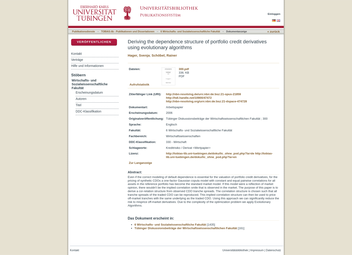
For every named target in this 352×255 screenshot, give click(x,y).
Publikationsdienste (83, 31)
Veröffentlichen (94, 42)
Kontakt (76, 53)
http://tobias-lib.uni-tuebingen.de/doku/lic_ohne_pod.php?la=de (210, 153)
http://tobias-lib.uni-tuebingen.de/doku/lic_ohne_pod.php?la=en (219, 155)
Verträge (77, 60)
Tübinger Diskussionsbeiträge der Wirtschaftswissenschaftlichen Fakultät (185, 228)
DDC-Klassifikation (88, 111)
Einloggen (274, 13)
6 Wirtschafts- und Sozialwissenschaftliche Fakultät (190, 31)
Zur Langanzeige (140, 163)
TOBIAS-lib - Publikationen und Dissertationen (127, 31)
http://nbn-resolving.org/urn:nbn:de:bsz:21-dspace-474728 (206, 101)
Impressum (257, 250)
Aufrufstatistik (139, 84)
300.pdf (184, 69)
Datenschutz (273, 250)
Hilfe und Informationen (87, 66)
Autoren (81, 99)
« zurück (273, 31)
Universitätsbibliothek (235, 250)
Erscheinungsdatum (89, 92)
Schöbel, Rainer (164, 55)
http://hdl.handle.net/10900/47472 (189, 97)
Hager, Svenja (139, 55)
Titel (78, 105)
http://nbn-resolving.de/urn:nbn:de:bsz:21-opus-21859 (203, 94)
